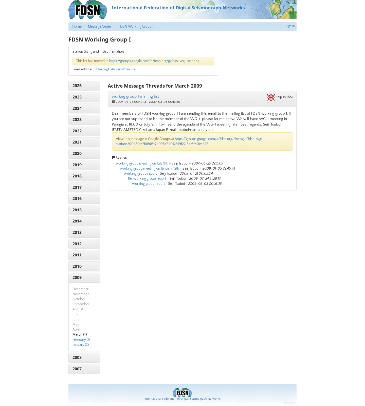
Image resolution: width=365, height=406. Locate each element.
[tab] (84, 86)
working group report (140, 174)
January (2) (80, 345)
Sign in (290, 26)
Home (77, 27)
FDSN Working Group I (135, 27)
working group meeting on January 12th (149, 169)
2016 (77, 198)
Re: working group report (147, 179)
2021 (77, 142)
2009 (77, 277)
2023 (77, 119)
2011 (77, 255)
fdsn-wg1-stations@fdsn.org (115, 69)
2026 (77, 85)
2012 (77, 244)
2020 (77, 153)
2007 (77, 369)
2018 (77, 176)
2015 (77, 210)
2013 (77, 232)
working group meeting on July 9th (142, 163)
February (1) (81, 340)
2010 (77, 266)
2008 (77, 357)
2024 (77, 108)
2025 (77, 97)
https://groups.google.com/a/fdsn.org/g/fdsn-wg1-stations (154, 61)
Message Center (100, 27)
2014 (77, 221)
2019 (77, 165)
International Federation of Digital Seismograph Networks (182, 398)
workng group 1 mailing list (135, 96)
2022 (77, 131)
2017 (77, 187)
